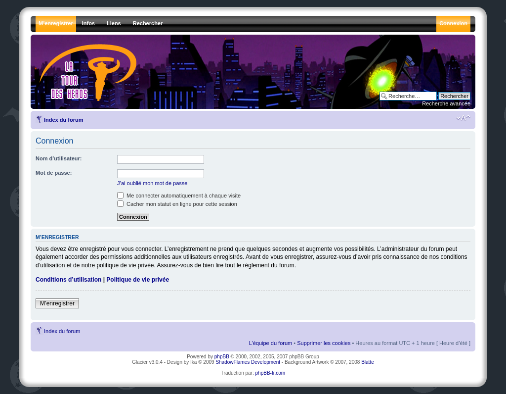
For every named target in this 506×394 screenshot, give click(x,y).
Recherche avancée (446, 103)
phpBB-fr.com (270, 373)
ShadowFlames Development (247, 362)
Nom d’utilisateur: (59, 158)
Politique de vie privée (137, 279)
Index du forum (63, 120)
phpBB (221, 356)
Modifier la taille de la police (463, 117)
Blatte (367, 362)
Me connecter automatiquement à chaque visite (179, 195)
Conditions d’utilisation (68, 279)
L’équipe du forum (270, 343)
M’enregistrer (57, 303)
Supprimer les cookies (323, 343)
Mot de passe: (54, 173)
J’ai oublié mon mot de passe (152, 183)
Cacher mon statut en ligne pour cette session (177, 204)
